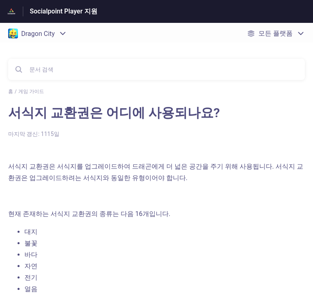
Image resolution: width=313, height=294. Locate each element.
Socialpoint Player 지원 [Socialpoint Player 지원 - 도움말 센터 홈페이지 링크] (63, 11)
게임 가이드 (31, 91)
